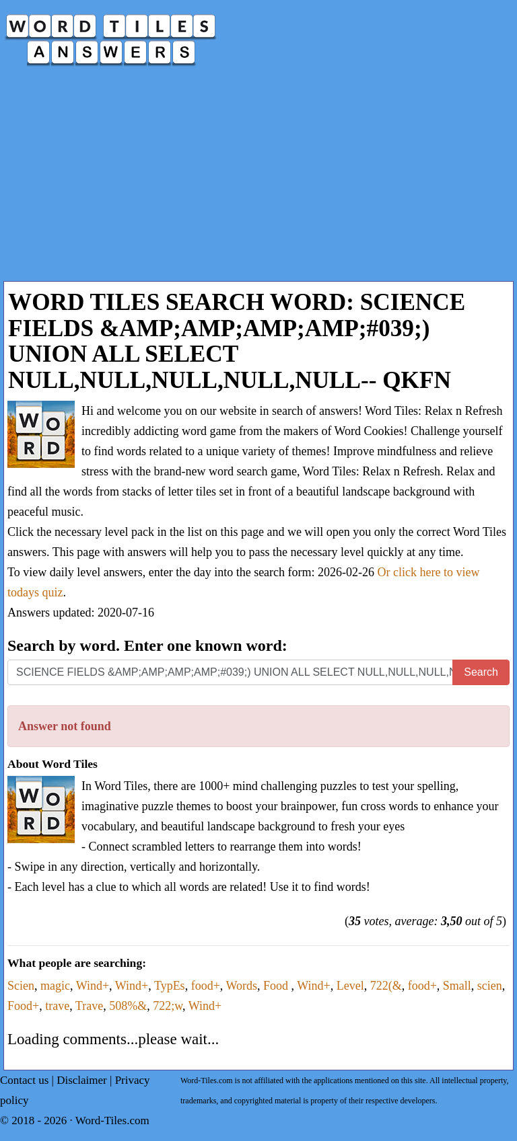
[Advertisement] (258, 180)
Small (457, 985)
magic (55, 985)
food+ (205, 985)
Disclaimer (82, 1080)
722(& (386, 985)
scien (489, 985)
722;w (167, 1006)
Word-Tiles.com (112, 1120)
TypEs (169, 985)
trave (57, 1006)
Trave (89, 1006)
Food (277, 985)
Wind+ (92, 985)
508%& (128, 1006)
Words (241, 985)
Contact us (24, 1080)
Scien (20, 985)
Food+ (23, 1006)
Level (350, 985)
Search (481, 672)
